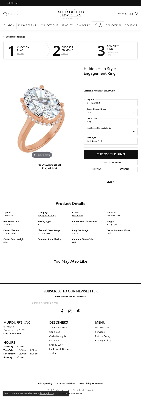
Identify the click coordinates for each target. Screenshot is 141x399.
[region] (41, 120)
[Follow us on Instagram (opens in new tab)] (70, 311)
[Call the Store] (12, 333)
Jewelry (67, 25)
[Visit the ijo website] (70, 373)
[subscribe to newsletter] (106, 303)
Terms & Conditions (65, 383)
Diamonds (84, 25)
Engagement (27, 25)
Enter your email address (70, 296)
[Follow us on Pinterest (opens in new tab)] (78, 311)
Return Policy (103, 336)
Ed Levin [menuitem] (54, 340)
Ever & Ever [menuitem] (56, 344)
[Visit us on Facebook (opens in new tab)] (62, 311)
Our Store (98, 25)
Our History (102, 327)
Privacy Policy (103, 340)
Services (100, 331)
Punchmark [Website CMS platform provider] (76, 393)
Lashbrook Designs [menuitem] (60, 349)
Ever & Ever (77, 215)
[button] (12, 3)
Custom (9, 25)
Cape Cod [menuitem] (54, 331)
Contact (131, 25)
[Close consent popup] (67, 393)
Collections (49, 25)
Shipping (96, 169)
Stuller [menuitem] (53, 353)
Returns (124, 169)
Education (113, 25)
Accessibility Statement (91, 383)
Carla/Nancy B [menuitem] (57, 336)
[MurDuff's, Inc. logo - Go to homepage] (70, 13)
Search (20, 53)
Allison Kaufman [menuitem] (58, 327)
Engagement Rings (15, 36)
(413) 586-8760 (49, 168)
